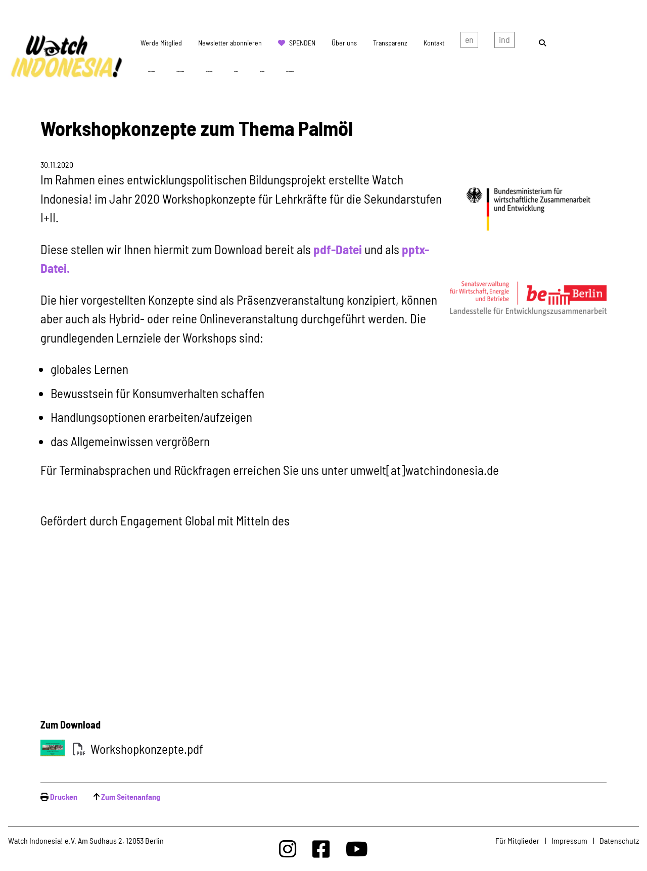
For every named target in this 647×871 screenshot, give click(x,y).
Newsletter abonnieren (230, 42)
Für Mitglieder (517, 840)
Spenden (302, 42)
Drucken (63, 796)
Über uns (344, 42)
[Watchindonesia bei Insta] (287, 848)
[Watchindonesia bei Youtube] (357, 848)
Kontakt (434, 42)
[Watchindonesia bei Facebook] (321, 848)
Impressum (569, 840)
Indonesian (504, 42)
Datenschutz (619, 840)
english (469, 42)
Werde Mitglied (161, 42)
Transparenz (390, 42)
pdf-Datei (337, 249)
